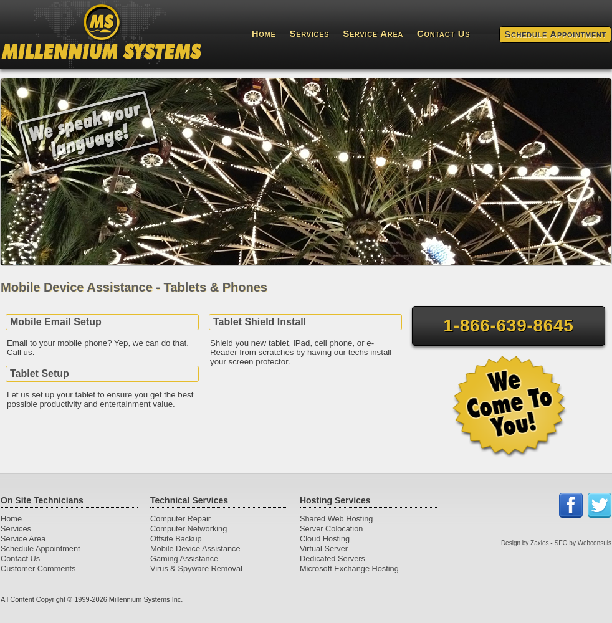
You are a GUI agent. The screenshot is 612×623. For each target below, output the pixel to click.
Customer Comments (38, 568)
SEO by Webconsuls (582, 543)
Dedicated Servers (332, 558)
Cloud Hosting (325, 538)
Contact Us (443, 33)
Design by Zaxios (525, 543)
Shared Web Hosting (336, 518)
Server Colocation (331, 528)
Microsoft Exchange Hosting (349, 568)
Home (264, 33)
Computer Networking (188, 528)
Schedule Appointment (555, 34)
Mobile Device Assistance (195, 548)
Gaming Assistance (184, 558)
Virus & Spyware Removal (196, 568)
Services (310, 33)
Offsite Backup (176, 538)
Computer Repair (180, 518)
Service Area (373, 33)
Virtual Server (324, 548)
